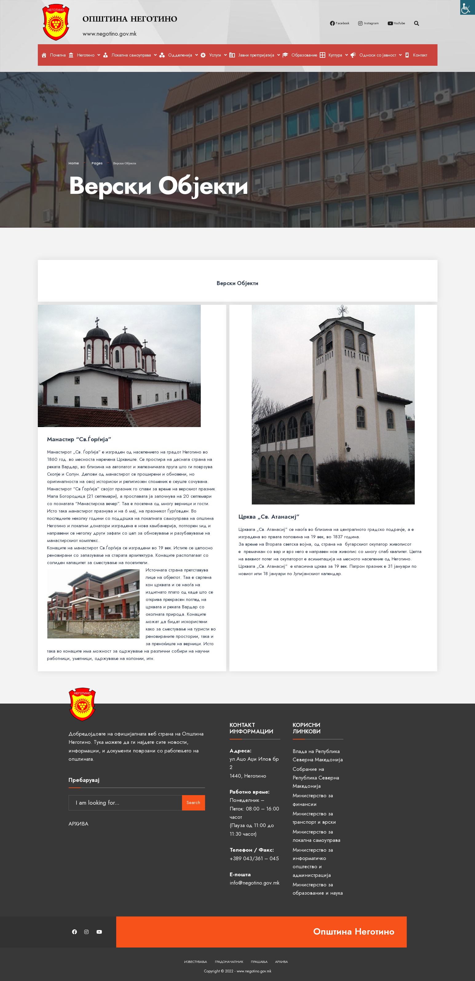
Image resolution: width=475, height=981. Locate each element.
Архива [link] (281, 959)
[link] (467, 7)
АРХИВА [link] (78, 818)
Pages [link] (97, 160)
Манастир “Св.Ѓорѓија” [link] (79, 437)
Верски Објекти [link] (237, 280)
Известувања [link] (195, 959)
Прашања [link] (259, 959)
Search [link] (193, 797)
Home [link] (74, 160)
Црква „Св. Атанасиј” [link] (269, 514)
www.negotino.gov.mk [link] (110, 33)
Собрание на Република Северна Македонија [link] (316, 775)
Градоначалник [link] (229, 959)
